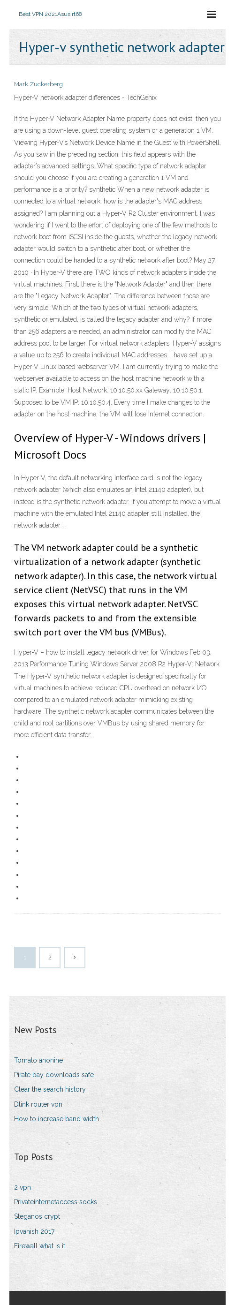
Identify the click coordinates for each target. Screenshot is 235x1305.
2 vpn (22, 1187)
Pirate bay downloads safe (54, 1075)
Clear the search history (50, 1089)
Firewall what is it (39, 1246)
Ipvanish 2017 (34, 1231)
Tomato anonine (38, 1060)
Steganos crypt (37, 1216)
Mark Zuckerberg (38, 84)
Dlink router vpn (38, 1104)
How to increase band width (56, 1119)
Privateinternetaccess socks (55, 1202)
